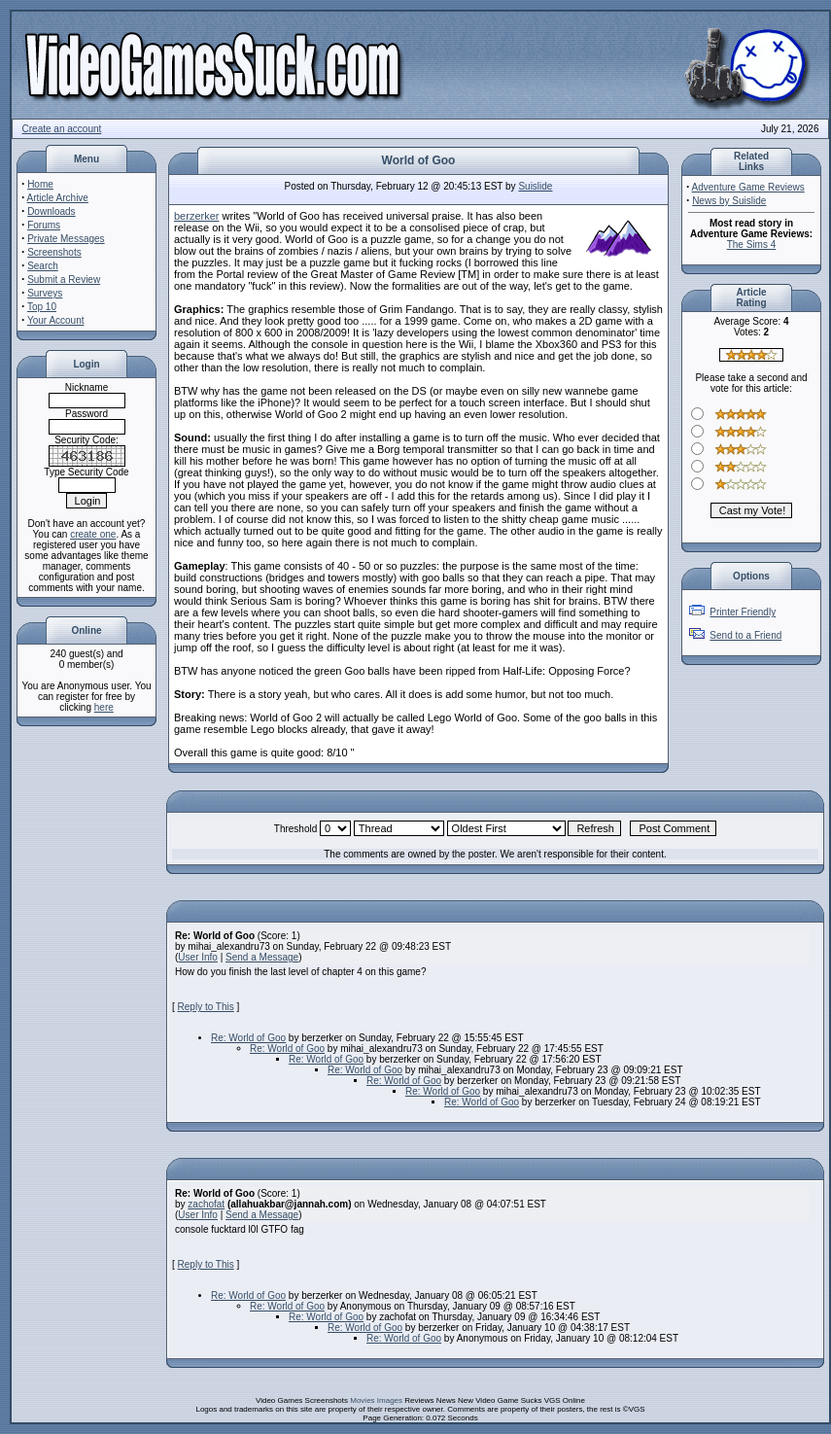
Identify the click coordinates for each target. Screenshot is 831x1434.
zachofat (206, 1204)
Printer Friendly (743, 612)
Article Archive (57, 197)
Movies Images (376, 1400)
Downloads (51, 211)
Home (40, 184)
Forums (43, 225)
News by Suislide (729, 200)
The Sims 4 (752, 244)
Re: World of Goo (248, 1037)
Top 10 (41, 306)
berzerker (196, 216)
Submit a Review (63, 279)
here (104, 707)
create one (93, 534)
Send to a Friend (745, 635)
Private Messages (65, 238)
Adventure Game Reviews (748, 187)
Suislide (535, 186)
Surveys (44, 293)
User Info (198, 957)
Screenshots (54, 252)
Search (42, 266)
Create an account (62, 128)
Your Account (56, 320)
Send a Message (261, 957)
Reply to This (206, 1006)
